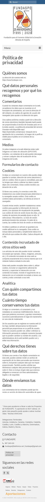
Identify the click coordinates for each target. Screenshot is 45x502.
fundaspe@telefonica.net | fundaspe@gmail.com (21, 446)
